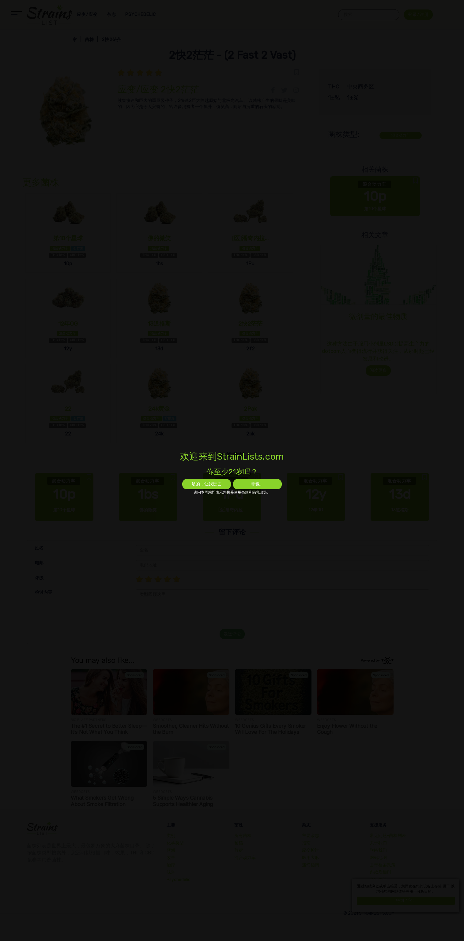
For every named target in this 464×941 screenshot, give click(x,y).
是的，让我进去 (206, 484)
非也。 (257, 484)
